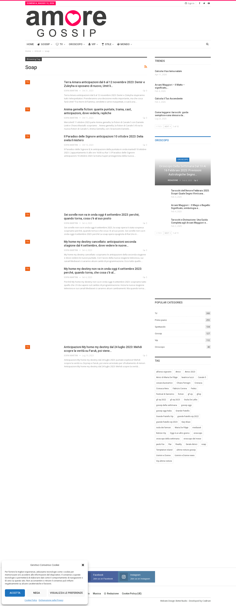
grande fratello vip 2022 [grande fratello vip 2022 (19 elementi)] (188, 416)
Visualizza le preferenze (66, 592)
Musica (97, 593)
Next (168, 126)
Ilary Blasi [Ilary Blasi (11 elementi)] (186, 422)
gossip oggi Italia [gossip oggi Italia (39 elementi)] (164, 411)
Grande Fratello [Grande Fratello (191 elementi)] (182, 411)
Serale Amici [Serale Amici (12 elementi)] (191, 444)
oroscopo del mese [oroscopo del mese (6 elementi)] (192, 439)
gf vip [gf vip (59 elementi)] (190, 394)
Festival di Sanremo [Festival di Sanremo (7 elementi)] (165, 394)
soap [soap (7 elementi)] (203, 444)
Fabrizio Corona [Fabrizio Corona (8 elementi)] (180, 388)
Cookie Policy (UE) (132, 593)
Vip (92, 44)
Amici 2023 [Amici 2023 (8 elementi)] (190, 372)
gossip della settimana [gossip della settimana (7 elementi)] (166, 405)
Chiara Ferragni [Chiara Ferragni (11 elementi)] (183, 383)
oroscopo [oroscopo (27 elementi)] (198, 433)
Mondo (123, 44)
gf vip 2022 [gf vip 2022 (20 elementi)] (161, 400)
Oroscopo (75, 44)
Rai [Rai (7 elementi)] (169, 444)
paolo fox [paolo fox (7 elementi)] (160, 444)
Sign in (189, 3)
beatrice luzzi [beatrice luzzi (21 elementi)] (188, 377)
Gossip (44, 44)
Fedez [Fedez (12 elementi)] (194, 388)
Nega (36, 592)
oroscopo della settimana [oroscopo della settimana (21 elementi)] (167, 439)
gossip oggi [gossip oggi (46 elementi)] (186, 405)
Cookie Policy (31, 600)
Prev (159, 126)
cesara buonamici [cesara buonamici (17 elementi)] (164, 383)
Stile (106, 44)
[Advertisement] (86, 184)
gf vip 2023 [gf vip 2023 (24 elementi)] (175, 400)
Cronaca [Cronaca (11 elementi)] (198, 383)
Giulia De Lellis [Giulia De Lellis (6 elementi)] (190, 400)
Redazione (111, 593)
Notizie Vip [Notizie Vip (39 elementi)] (161, 433)
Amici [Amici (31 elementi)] (178, 372)
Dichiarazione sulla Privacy (51, 600)
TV (59, 44)
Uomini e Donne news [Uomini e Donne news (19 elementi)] (185, 455)
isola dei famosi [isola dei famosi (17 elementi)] (163, 427)
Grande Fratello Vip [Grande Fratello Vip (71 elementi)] (164, 416)
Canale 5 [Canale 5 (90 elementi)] (202, 377)
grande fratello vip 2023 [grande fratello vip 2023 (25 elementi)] (166, 422)
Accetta (15, 592)
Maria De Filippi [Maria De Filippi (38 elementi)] (181, 427)
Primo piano (161, 319)
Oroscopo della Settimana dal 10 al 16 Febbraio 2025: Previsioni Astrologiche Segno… (182, 170)
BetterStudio (181, 600)
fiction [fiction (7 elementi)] (181, 394)
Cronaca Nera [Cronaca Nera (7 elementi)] (162, 388)
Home (30, 44)
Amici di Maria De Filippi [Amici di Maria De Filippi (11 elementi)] (166, 377)
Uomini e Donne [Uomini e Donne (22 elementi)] (163, 455)
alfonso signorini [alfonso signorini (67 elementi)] (163, 372)
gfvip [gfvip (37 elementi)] (199, 394)
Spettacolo (160, 326)
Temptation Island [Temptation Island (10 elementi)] (164, 450)
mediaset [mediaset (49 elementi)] (196, 427)
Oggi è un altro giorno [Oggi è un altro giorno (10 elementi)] (179, 433)
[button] (83, 565)
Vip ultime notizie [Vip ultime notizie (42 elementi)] (164, 461)
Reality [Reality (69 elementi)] (179, 444)
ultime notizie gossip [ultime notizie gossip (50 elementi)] (186, 450)
